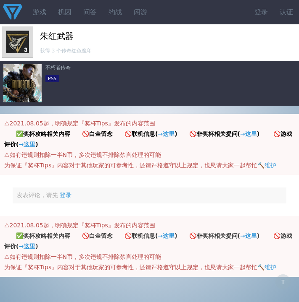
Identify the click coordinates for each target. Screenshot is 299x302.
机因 (64, 12)
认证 (286, 12)
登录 (261, 12)
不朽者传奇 (58, 67)
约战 (115, 12)
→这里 (166, 133)
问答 (90, 12)
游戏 (39, 12)
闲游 (140, 12)
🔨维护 (266, 165)
